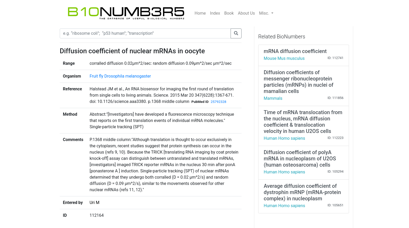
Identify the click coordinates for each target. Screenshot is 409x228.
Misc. (264, 13)
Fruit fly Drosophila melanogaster (120, 76)
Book (229, 13)
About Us (246, 13)
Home (200, 13)
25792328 (218, 102)
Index (215, 13)
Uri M (94, 202)
